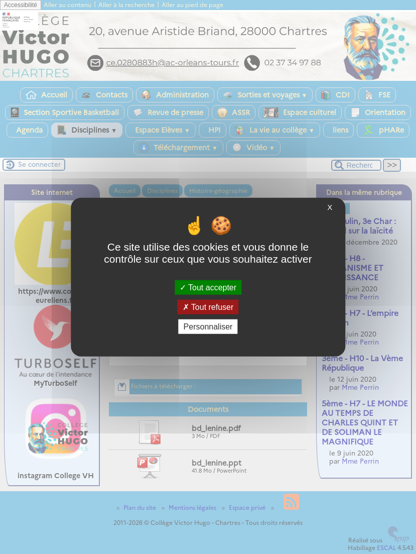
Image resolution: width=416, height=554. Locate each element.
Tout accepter (208, 287)
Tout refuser (208, 306)
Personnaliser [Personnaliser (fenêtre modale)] (208, 326)
